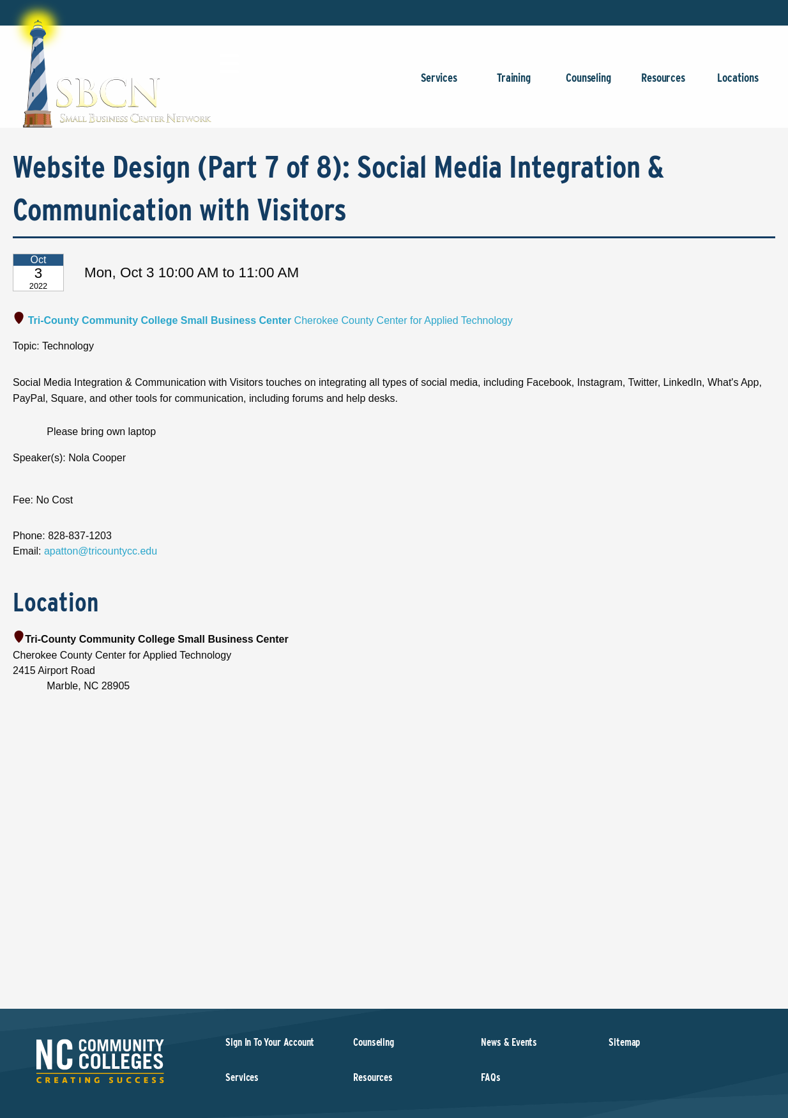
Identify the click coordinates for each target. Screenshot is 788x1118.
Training (514, 84)
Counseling (588, 84)
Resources (663, 84)
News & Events (509, 1042)
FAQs (490, 1077)
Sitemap (624, 1042)
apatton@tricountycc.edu (100, 551)
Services (439, 84)
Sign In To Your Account (269, 1042)
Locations (738, 84)
